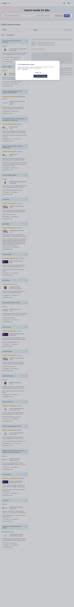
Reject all (38, 72)
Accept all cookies (40, 76)
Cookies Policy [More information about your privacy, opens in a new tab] (25, 69)
